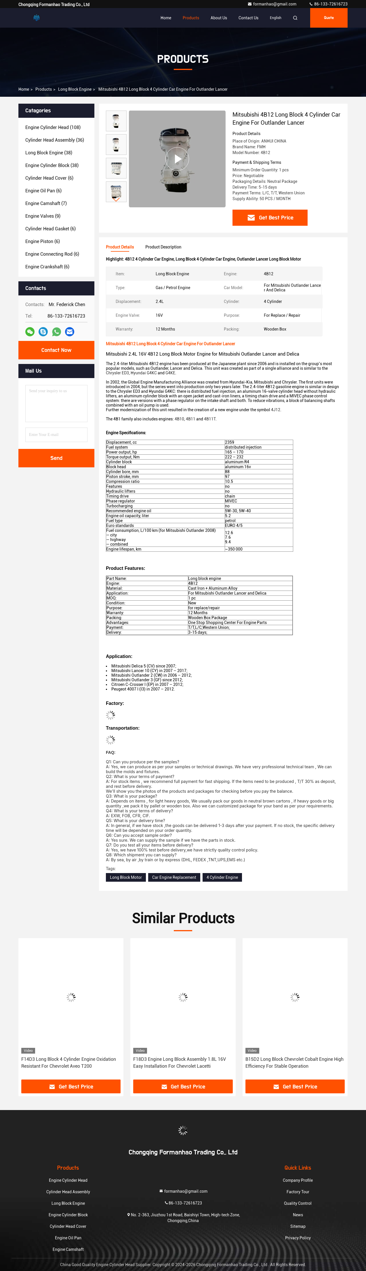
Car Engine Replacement (174, 877)
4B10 (179, 419)
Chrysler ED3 (117, 373)
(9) (42, 216)
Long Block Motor (126, 877)
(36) (54, 140)
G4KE (170, 373)
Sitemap (298, 1226)
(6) (49, 178)
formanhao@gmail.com (272, 4)
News (298, 1215)
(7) (46, 203)
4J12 (275, 409)
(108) (53, 127)
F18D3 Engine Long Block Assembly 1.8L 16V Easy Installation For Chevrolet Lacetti (179, 1062)
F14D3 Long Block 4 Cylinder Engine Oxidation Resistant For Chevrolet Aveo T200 (68, 1062)
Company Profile (298, 1180)
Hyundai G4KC (144, 373)
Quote (329, 18)
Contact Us (248, 18)
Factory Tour (298, 1192)
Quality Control (298, 1203)
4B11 (190, 419)
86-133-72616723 (328, 4)
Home (166, 18)
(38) (48, 152)
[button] (116, 200)
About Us (219, 18)
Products (191, 18)
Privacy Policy (298, 1238)
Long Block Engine (75, 89)
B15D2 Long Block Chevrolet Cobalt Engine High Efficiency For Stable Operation (294, 1062)
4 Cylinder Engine (222, 877)
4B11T (210, 419)
